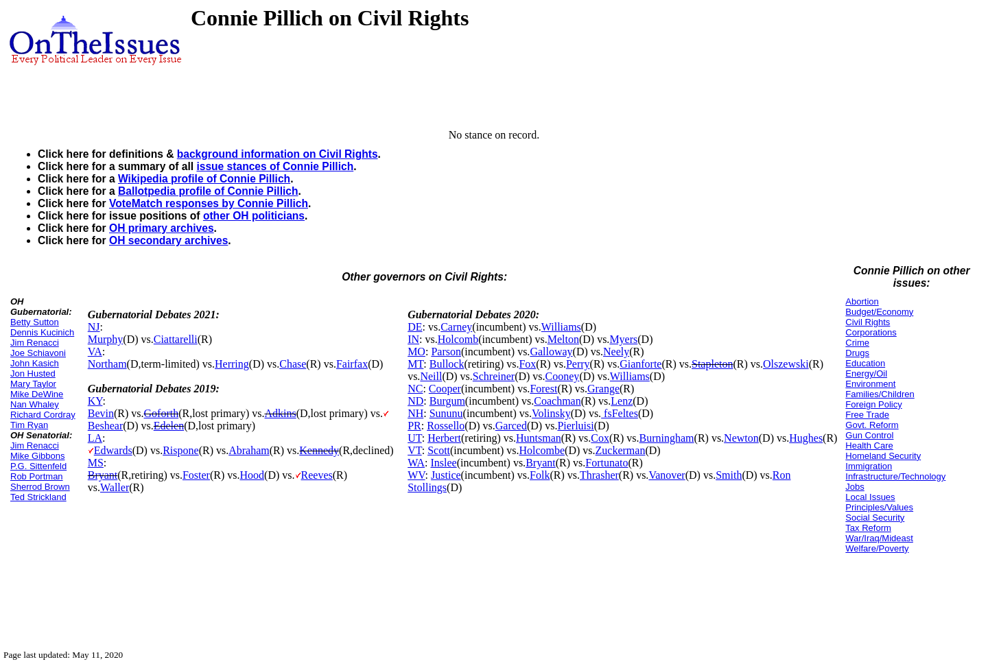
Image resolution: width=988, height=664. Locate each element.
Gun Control (869, 435)
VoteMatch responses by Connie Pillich (208, 203)
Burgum (447, 401)
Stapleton (712, 364)
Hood (252, 475)
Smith (729, 475)
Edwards (113, 450)
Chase (292, 364)
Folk (540, 475)
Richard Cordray (42, 415)
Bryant (103, 475)
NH (415, 413)
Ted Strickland (38, 497)
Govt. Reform (871, 425)
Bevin (101, 413)
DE (415, 327)
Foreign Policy (873, 404)
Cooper (445, 388)
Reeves (317, 475)
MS (96, 463)
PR (414, 425)
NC (415, 388)
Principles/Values (879, 507)
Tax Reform (868, 528)
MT (415, 364)
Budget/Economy (879, 312)
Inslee (443, 463)
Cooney (562, 376)
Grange (603, 388)
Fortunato (606, 463)
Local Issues (870, 497)
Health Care (869, 445)
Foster (196, 475)
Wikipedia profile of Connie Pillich (204, 179)
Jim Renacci (34, 342)
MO (416, 351)
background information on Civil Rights (277, 154)
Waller (114, 487)
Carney (456, 327)
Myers (623, 339)
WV (416, 475)
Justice (446, 475)
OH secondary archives (168, 240)
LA (95, 438)
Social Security (874, 517)
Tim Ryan (29, 425)
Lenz (622, 401)
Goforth (161, 413)
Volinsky (551, 413)
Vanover (666, 475)
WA (416, 463)
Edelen (169, 425)
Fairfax (352, 364)
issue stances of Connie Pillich (274, 166)
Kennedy (319, 450)
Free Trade (867, 415)
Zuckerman (621, 450)
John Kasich (34, 363)
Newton (741, 438)
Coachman (557, 401)
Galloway (551, 351)
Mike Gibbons (37, 456)
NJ (94, 327)
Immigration (868, 466)
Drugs (857, 353)
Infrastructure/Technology (895, 476)
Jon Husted (33, 373)
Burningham (666, 438)
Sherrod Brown (40, 487)
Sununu (446, 413)
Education (865, 363)
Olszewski (786, 364)
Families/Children (879, 394)
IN (413, 339)
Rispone (180, 450)
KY (95, 401)
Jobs (854, 487)
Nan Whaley (34, 404)
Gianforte (640, 364)
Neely (616, 351)
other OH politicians (254, 216)
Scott (438, 450)
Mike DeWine (36, 394)
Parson (446, 351)
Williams (561, 327)
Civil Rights (867, 322)
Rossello (445, 425)
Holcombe (542, 450)
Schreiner (494, 376)
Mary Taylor (33, 384)
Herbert (444, 438)
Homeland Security (883, 456)
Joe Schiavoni (38, 353)
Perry (578, 364)
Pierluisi (575, 425)
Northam (107, 364)
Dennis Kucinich (42, 332)
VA (95, 351)
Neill (431, 376)
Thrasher (599, 475)
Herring (232, 364)
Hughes (806, 438)
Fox (527, 364)
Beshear (106, 425)
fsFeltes (619, 413)
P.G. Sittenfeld (38, 466)
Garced (511, 425)
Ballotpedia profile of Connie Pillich (208, 191)
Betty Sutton (34, 322)
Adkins (280, 413)
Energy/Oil (866, 373)
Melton (563, 339)
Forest (543, 388)
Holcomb (458, 339)
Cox (600, 438)
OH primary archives (161, 228)
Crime (857, 342)
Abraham (249, 450)
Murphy (106, 339)
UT (415, 438)
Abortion (861, 301)
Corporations (870, 332)
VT (415, 450)
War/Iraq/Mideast (879, 538)
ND (415, 401)
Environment (870, 384)
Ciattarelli (176, 339)
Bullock (447, 364)
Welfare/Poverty (876, 548)
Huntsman (538, 438)
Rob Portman (36, 476)
